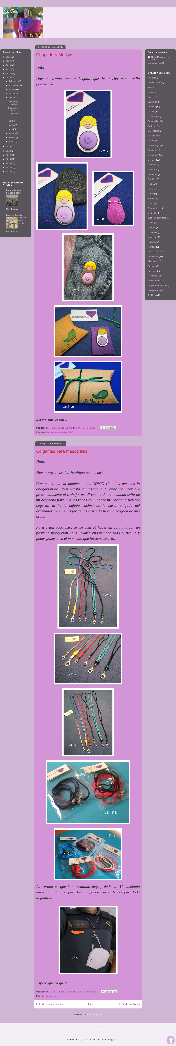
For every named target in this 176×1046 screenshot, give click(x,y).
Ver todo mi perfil (156, 63)
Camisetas (153, 116)
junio (11, 121)
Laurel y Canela (14, 215)
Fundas (151, 198)
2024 (8, 61)
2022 (8, 69)
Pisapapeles (153, 261)
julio (11, 97)
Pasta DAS (153, 251)
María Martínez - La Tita (160, 58)
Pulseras (152, 271)
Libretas (151, 227)
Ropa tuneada (154, 280)
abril (11, 129)
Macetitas (152, 237)
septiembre (14, 93)
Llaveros (152, 232)
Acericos (152, 78)
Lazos (151, 222)
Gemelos (152, 213)
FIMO (70, 432)
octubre (12, 89)
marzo (12, 133)
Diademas (152, 174)
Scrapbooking (154, 290)
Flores (151, 193)
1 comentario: (89, 428)
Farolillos (152, 179)
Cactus (151, 111)
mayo (11, 125)
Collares (152, 160)
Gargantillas (153, 208)
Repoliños (152, 276)
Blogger (111, 1039)
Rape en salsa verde (22, 220)
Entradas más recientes (49, 1004)
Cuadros (152, 169)
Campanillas (154, 121)
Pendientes (153, 256)
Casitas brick (154, 135)
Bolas (150, 92)
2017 (8, 155)
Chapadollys (61, 432)
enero (12, 141)
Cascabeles (153, 131)
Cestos (151, 140)
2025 (8, 57)
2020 (8, 77)
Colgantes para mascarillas (61, 451)
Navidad (152, 247)
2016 (8, 159)
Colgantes (51, 996)
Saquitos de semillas (157, 285)
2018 (8, 151)
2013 (8, 171)
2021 (8, 73)
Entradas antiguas (129, 1004)
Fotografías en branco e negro (14, 191)
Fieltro (151, 184)
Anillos (151, 87)
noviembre (14, 85)
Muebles (152, 242)
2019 (8, 146)
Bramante (152, 102)
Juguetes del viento (157, 218)
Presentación (154, 266)
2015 (8, 163)
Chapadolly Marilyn (54, 54)
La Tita (10, 12)
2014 (8, 167)
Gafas (151, 203)
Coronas (152, 164)
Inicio (91, 1004)
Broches (50, 432)
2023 (8, 65)
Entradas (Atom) (95, 1014)
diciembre (13, 81)
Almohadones (154, 82)
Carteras (152, 126)
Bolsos (151, 97)
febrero (12, 137)
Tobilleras (152, 295)
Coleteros (152, 150)
